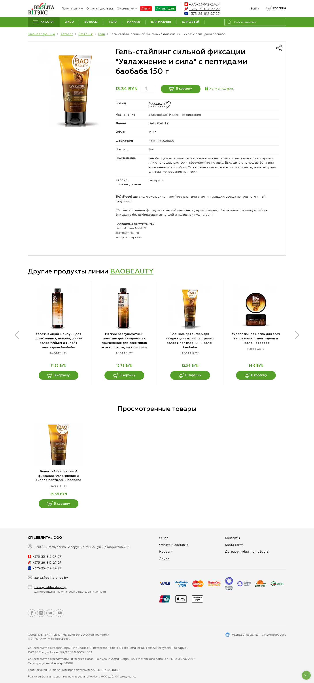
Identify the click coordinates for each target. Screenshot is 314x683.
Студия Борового (274, 634)
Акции (145, 8)
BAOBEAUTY (158, 123)
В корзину (180, 88)
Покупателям (72, 8)
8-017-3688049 (108, 670)
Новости (165, 552)
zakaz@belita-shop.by (51, 578)
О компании (127, 8)
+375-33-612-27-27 (201, 4)
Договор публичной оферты (247, 552)
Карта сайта (234, 545)
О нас (163, 538)
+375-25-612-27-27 (201, 14)
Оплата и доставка (99, 8)
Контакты (232, 538)
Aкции (164, 558)
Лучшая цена (165, 8)
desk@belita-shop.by (50, 587)
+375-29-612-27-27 (202, 9)
